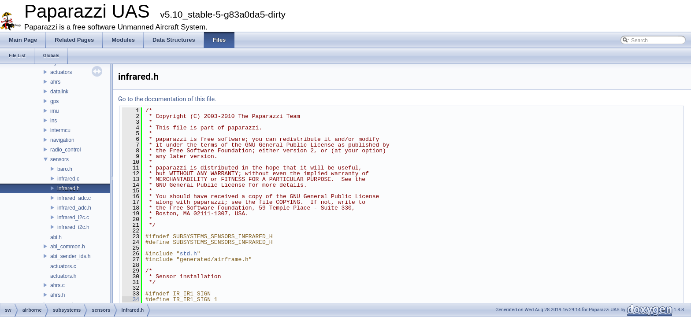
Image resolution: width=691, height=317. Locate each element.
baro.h (64, 169)
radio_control (65, 150)
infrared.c (68, 179)
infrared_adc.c (74, 198)
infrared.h (68, 188)
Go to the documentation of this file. (167, 99)
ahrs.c (57, 285)
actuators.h (63, 276)
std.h (188, 254)
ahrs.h (57, 295)
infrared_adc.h (74, 208)
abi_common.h (67, 246)
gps (54, 101)
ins (53, 121)
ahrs (55, 82)
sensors (59, 159)
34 (130, 299)
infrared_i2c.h (73, 227)
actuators (61, 72)
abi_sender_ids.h (70, 256)
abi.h (56, 237)
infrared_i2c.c (73, 217)
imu (54, 111)
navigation (62, 140)
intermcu (60, 130)
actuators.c (63, 266)
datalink (59, 91)
